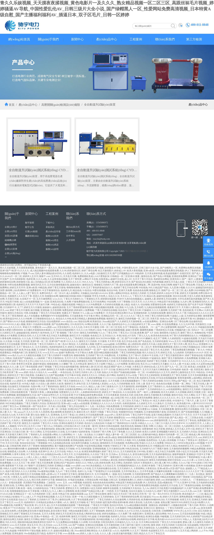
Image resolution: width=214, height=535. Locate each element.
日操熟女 (209, 471)
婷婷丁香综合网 (89, 270)
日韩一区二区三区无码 (111, 327)
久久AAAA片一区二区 (11, 276)
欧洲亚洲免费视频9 (91, 451)
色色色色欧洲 (172, 386)
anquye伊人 (109, 415)
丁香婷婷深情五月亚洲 (104, 361)
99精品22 (80, 304)
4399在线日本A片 (71, 426)
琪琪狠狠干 (135, 369)
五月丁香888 (21, 378)
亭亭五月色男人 (99, 296)
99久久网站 (189, 395)
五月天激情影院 (104, 347)
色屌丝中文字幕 (54, 533)
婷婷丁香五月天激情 (20, 310)
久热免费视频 (191, 358)
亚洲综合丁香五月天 (198, 276)
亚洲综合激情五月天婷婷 (71, 423)
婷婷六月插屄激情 (146, 480)
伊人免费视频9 (10, 437)
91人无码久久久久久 (71, 282)
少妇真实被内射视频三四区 (125, 533)
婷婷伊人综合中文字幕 (168, 293)
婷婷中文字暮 (48, 480)
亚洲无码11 (175, 279)
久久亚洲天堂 (105, 531)
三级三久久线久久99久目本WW (169, 423)
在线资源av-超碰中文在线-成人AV (115, 279)
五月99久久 (56, 276)
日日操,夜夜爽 (137, 333)
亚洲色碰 (44, 310)
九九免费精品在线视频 (67, 522)
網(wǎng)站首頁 (19, 39)
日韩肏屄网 (15, 446)
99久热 (6, 477)
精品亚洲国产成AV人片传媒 (117, 367)
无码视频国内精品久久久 (129, 465)
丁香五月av (123, 333)
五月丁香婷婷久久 (156, 386)
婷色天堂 (80, 384)
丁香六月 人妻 (192, 400)
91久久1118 (81, 330)
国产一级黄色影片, (113, 457)
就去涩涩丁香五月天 (149, 350)
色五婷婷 (164, 350)
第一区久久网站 (34, 432)
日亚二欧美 (206, 392)
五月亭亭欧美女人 (130, 471)
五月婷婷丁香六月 (94, 355)
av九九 (112, 384)
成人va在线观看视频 (29, 302)
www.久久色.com (188, 491)
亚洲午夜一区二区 (39, 341)
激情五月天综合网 (39, 389)
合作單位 (70, 236)
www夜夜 (52, 372)
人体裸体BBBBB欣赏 (90, 392)
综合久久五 (113, 296)
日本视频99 (120, 508)
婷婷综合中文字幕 (145, 519)
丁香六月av (47, 426)
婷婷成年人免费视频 (84, 310)
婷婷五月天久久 (89, 375)
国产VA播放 (78, 525)
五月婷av (113, 454)
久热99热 (145, 525)
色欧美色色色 (127, 426)
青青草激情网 (184, 378)
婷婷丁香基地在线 (194, 355)
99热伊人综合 (94, 330)
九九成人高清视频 (167, 440)
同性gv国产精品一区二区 (184, 381)
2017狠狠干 (29, 465)
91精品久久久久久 (132, 457)
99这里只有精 (12, 302)
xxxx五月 (18, 502)
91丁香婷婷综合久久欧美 (125, 423)
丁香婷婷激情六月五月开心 (50, 460)
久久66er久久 (100, 477)
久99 (83, 287)
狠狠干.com (44, 276)
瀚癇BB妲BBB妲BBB (70, 296)
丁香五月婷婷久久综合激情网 (111, 499)
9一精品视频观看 (47, 437)
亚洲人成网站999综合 (119, 293)
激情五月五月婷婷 (191, 389)
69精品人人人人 (145, 423)
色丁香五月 (79, 369)
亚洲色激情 (26, 420)
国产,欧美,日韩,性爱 (9, 474)
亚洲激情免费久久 (127, 480)
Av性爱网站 (121, 344)
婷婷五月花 (166, 352)
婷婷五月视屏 (193, 392)
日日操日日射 (18, 432)
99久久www (173, 514)
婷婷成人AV (120, 270)
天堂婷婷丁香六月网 (101, 432)
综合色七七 (44, 398)
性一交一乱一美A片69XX (156, 494)
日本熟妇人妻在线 (108, 460)
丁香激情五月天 (92, 299)
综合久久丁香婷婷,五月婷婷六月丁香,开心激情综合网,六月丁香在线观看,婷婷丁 (57, 499)
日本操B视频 (103, 516)
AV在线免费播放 (170, 324)
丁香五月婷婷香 (57, 488)
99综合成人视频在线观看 (63, 304)
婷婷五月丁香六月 (168, 406)
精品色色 (77, 290)
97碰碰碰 (86, 296)
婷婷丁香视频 (44, 367)
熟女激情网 (56, 412)
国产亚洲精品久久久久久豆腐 (51, 400)
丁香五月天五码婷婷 (196, 282)
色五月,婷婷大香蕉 (162, 400)
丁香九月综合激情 (75, 406)
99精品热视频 (75, 398)
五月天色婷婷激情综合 (160, 454)
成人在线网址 (72, 293)
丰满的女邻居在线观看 (59, 440)
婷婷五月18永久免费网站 (147, 406)
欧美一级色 (26, 488)
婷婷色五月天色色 (114, 511)
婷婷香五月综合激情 (167, 299)
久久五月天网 (38, 335)
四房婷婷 (127, 463)
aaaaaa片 (21, 412)
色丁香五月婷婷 (94, 502)
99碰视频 (164, 516)
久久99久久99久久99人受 (71, 378)
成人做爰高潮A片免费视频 (96, 398)
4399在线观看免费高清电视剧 (169, 270)
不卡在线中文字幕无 (67, 474)
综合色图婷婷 (53, 321)
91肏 (89, 471)
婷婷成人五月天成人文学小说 (180, 429)
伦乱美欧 (119, 307)
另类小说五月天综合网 (187, 451)
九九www (172, 420)
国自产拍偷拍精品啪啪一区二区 (129, 372)
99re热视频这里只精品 (35, 533)
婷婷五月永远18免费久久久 (196, 502)
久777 (20, 307)
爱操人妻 (187, 522)
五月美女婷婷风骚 (153, 273)
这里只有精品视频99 (161, 415)
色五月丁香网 (159, 338)
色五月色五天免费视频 (57, 335)
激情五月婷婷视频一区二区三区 (133, 319)
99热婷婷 (139, 273)
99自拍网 (111, 302)
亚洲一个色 (77, 497)
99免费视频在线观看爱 (193, 341)
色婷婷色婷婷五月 (58, 347)
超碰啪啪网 (33, 449)
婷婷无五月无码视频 (30, 474)
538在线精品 (197, 477)
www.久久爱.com (192, 508)
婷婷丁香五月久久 (110, 451)
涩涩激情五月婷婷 (45, 465)
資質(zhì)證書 (11, 236)
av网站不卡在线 (90, 279)
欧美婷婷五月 (69, 412)
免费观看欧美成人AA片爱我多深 (93, 276)
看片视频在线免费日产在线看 (69, 446)
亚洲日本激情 (148, 465)
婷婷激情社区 (73, 270)
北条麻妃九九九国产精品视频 (49, 375)
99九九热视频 (138, 440)
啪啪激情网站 (47, 446)
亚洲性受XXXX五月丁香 (122, 485)
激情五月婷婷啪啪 (89, 333)
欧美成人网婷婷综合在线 (89, 514)
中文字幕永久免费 (84, 352)
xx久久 (116, 531)
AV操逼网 (90, 420)
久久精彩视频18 (91, 497)
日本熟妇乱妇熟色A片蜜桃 (49, 502)
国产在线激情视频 (190, 412)
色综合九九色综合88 (94, 423)
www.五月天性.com (62, 525)
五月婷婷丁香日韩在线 (48, 350)
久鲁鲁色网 (5, 338)
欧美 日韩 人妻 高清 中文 (143, 384)
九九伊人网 (185, 302)
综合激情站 (135, 429)
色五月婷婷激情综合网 (121, 409)
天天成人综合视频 (57, 406)
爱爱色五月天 (72, 488)
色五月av (12, 389)
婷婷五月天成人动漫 (174, 282)
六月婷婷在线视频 (111, 304)
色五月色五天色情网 (165, 451)
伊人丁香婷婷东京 (194, 270)
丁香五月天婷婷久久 (73, 299)
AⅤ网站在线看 (91, 324)
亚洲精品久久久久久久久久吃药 (105, 403)
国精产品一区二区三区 (172, 290)
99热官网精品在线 (189, 386)
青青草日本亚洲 (28, 344)
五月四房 (25, 341)
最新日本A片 (83, 412)
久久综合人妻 (42, 384)
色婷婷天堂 (15, 384)
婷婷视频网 (141, 386)
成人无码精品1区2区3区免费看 (45, 282)
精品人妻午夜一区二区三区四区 (121, 434)
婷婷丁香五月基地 (56, 287)
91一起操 (44, 302)
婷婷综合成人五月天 (154, 367)
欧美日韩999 (119, 347)
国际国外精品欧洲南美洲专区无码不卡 (36, 522)
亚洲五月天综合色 (118, 350)
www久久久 (81, 386)
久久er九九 (5, 420)
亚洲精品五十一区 (22, 494)
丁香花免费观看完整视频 (182, 350)
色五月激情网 (203, 381)
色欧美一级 (187, 369)
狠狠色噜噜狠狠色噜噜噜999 (131, 437)
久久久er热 (41, 279)
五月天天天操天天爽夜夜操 (155, 369)
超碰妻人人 (191, 468)
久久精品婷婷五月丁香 (139, 324)
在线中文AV (151, 417)
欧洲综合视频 (152, 516)
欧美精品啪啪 (77, 440)
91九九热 (129, 307)
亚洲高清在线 (56, 302)
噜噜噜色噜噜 (73, 287)
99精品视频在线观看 (104, 307)
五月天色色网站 (98, 302)
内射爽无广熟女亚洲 (24, 505)
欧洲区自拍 (134, 364)
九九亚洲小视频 (177, 287)
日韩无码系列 (107, 522)
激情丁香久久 (187, 333)
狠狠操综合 (61, 480)
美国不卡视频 (97, 412)
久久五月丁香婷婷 (139, 531)
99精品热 (42, 287)
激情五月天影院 (79, 516)
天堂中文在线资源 (9, 499)
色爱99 (98, 344)
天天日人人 (125, 296)
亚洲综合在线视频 (94, 525)
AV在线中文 (178, 400)
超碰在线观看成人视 (63, 531)
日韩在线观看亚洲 (18, 392)
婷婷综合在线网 (128, 519)
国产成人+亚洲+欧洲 (202, 273)
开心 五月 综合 (183, 398)
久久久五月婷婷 (133, 432)
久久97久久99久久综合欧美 (137, 511)
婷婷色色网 (104, 463)
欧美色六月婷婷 (138, 293)
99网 (151, 426)
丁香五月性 (111, 333)
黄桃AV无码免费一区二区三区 (173, 434)
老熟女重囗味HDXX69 (66, 429)
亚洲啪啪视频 (85, 437)
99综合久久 (170, 443)
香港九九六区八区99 (43, 420)
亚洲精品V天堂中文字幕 (198, 454)
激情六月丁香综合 (34, 485)
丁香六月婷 (192, 505)
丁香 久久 (200, 350)
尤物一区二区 (38, 528)
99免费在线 (109, 355)
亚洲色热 (55, 415)
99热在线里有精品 (136, 516)
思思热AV (203, 440)
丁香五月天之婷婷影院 (149, 375)
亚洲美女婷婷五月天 (156, 437)
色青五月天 (185, 499)
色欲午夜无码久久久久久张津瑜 (20, 471)
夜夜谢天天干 (173, 307)
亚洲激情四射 (140, 313)
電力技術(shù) (32, 236)
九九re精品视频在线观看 (136, 505)
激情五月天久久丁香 (176, 313)
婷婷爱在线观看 (108, 299)
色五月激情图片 (105, 270)
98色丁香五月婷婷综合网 (157, 316)
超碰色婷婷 (140, 361)
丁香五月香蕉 (69, 471)
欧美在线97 (28, 429)
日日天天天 (136, 302)
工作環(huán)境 (73, 231)
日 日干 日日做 (108, 369)
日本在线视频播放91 (130, 381)
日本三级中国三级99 (130, 525)
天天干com (125, 420)
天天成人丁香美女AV (142, 400)
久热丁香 (61, 437)
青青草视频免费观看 (162, 347)
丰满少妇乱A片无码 (126, 335)
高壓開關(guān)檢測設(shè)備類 (60, 104)
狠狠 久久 (45, 415)
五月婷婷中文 (174, 361)
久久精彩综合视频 (32, 355)
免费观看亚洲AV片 (49, 449)
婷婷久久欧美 (56, 384)
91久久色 (4, 491)
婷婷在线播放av (109, 514)
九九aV (58, 471)
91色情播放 (189, 465)
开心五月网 (15, 409)
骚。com (65, 468)
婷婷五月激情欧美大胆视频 (157, 395)
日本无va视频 (173, 437)
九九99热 (91, 347)
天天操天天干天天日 (182, 415)
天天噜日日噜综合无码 (43, 338)
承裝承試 (50, 227)
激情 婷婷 (155, 525)
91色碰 (108, 423)
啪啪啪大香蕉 (141, 426)
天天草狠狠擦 (172, 499)
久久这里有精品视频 (57, 279)
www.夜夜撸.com (71, 533)
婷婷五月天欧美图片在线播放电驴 (166, 488)
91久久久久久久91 (48, 361)
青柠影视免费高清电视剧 (147, 485)
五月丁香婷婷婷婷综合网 (127, 497)
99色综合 (200, 372)
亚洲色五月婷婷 (199, 499)
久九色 (95, 533)
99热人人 (187, 519)
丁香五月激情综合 (146, 528)
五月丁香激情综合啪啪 (190, 485)
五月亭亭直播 (146, 471)
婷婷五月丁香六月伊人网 (175, 344)
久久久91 (190, 287)
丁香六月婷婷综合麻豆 (96, 381)
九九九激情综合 (76, 528)
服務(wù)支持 (52, 236)
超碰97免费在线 (66, 352)
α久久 (66, 502)
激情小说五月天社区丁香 (119, 494)
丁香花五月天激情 (100, 505)
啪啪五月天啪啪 (66, 449)
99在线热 (143, 287)
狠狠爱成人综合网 (16, 451)
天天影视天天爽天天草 (16, 434)
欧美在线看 (95, 400)
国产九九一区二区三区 (176, 367)
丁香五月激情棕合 (54, 358)
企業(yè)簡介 (11, 227)
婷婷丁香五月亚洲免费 (42, 463)
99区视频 (103, 480)
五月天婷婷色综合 (125, 361)
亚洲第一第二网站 (181, 384)
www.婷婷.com (49, 327)
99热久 (70, 451)
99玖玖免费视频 (7, 395)
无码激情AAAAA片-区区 (197, 352)
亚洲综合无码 (24, 335)
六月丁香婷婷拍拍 (50, 386)
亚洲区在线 (8, 485)
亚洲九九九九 (24, 480)
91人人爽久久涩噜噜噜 (63, 491)
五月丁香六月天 (100, 429)
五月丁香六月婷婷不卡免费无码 (57, 355)
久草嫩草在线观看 (163, 471)
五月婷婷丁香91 (40, 417)
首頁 (11, 104)
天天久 (13, 440)
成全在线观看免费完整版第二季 (134, 285)
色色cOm (164, 319)
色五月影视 (159, 429)
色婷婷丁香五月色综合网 (126, 287)
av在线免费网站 (151, 321)
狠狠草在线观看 (110, 488)
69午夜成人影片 (91, 389)
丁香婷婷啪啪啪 (36, 378)
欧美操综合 (95, 321)
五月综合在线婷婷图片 (64, 330)
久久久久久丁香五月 (134, 316)
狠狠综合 (153, 505)
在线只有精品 (51, 378)
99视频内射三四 (182, 330)
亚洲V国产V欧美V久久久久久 (14, 270)
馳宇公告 (29, 227)
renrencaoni (17, 457)
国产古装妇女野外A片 (48, 395)
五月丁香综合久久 (25, 347)
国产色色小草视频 (162, 276)
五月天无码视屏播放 (198, 375)
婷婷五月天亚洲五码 (66, 514)
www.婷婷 (31, 369)
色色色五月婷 (126, 395)
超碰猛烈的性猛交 (204, 287)
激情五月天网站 (31, 519)
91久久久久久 (188, 361)
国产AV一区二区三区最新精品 (32, 440)
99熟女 (8, 358)
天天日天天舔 (12, 443)
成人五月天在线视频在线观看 (61, 505)
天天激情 (102, 341)
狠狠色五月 (154, 290)
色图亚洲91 (137, 514)
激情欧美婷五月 (85, 474)
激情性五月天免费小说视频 (60, 369)
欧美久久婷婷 (149, 432)
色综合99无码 (116, 505)
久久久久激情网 (159, 310)
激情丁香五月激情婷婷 (172, 358)
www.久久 (57, 299)
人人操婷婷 (39, 358)
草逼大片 (27, 327)
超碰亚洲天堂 (56, 477)
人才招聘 (70, 240)
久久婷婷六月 (37, 508)
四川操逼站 (145, 497)
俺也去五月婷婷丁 (63, 508)
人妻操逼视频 (51, 392)
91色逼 (16, 341)
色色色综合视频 (164, 384)
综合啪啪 (145, 304)
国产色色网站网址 (60, 324)
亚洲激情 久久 (206, 344)
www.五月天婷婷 (18, 525)
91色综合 (87, 290)
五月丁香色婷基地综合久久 (99, 287)
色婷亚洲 (30, 279)
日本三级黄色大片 (109, 386)
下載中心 (50, 223)
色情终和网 (64, 516)
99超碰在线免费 (206, 327)
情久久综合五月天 (151, 352)
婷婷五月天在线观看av (26, 398)
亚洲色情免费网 (179, 276)
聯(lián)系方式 (73, 227)
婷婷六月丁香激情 (30, 446)
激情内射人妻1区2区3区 (91, 367)
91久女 (77, 451)
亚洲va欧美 (148, 270)
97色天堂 (16, 423)
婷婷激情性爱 (160, 420)
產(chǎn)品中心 (106, 39)
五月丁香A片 (134, 355)
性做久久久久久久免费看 (151, 443)
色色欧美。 (144, 327)
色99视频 (206, 485)
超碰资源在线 (59, 307)
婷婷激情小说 (23, 282)
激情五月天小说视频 (79, 335)
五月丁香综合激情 (97, 494)
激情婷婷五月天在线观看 (112, 443)
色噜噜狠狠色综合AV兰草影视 (24, 491)
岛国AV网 (35, 386)
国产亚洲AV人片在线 (80, 468)
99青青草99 (22, 531)
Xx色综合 (94, 443)
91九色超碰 (10, 531)
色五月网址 (116, 463)
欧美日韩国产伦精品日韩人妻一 (90, 491)
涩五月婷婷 (203, 511)
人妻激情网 (199, 279)
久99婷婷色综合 (40, 488)
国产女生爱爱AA (141, 409)
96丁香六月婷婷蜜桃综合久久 (183, 335)
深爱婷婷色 (133, 350)
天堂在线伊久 (63, 327)
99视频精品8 (205, 335)
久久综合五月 (109, 465)
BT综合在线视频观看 (166, 378)
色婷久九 (82, 471)
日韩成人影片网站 (107, 375)
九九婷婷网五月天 (190, 426)
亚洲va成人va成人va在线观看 (75, 403)
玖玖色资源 (94, 522)
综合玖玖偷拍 (135, 491)
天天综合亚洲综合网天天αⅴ (119, 313)
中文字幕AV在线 (73, 375)
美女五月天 (32, 525)
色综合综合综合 (27, 443)
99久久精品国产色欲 (158, 287)
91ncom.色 (157, 497)
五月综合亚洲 (66, 395)
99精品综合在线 (22, 528)
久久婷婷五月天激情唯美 (129, 321)
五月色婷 (151, 293)
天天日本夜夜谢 (111, 395)
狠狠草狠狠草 (179, 454)
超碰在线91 (75, 285)
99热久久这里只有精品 (14, 468)
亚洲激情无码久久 (201, 302)
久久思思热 (44, 412)
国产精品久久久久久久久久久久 (69, 420)
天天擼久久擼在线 (190, 307)
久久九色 (26, 338)
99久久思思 (130, 398)
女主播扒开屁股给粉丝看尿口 (38, 330)
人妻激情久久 (190, 528)
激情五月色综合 (15, 313)
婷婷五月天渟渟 (17, 287)
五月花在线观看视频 (190, 514)
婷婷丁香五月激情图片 (168, 491)
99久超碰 (91, 516)
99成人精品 (206, 514)
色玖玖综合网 (179, 296)
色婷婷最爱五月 (7, 347)
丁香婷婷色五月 (149, 457)
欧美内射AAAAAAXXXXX (168, 519)
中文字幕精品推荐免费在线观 (88, 395)
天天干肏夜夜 (121, 491)
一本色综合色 (64, 372)
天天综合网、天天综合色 (24, 400)
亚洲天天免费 (125, 290)
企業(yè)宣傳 (11, 249)
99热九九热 (92, 463)
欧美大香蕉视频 (134, 270)
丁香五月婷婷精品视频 (130, 352)
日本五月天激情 (91, 327)
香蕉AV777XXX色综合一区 (16, 508)
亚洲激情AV (87, 477)
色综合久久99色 (63, 319)
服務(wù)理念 (52, 240)
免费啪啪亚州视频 (36, 381)
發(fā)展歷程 (11, 244)
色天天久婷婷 (167, 392)
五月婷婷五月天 (92, 528)
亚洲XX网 (178, 465)
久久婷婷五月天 (7, 333)
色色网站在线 (131, 443)
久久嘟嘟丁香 (65, 364)
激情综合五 (87, 285)
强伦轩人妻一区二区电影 (55, 409)
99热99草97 (205, 525)
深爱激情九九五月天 (69, 392)
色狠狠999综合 (126, 412)
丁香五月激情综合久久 (73, 381)
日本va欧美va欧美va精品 (105, 437)
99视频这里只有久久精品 (165, 446)
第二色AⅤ (63, 344)
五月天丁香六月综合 (143, 279)
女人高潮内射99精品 (148, 434)
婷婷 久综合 (23, 389)
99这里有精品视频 (93, 446)
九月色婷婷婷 (38, 494)
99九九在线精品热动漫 (59, 443)
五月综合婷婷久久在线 (54, 432)
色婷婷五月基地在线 (177, 304)
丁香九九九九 (143, 335)
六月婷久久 (185, 480)
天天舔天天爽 (205, 451)
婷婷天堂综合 (174, 460)
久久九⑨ (114, 519)
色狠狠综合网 (51, 296)
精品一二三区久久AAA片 (54, 457)
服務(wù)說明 (52, 249)
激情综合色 (146, 276)
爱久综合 (35, 415)
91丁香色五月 (157, 533)
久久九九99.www (204, 361)
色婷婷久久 (77, 273)
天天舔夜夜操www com (142, 420)
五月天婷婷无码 (177, 516)
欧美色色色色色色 (160, 335)
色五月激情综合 (62, 519)
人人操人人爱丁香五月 (27, 293)
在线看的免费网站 (73, 389)
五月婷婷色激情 (160, 341)
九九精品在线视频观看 (155, 307)
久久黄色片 (158, 403)
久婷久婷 (208, 310)
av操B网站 (197, 378)
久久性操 (7, 341)
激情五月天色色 (67, 386)
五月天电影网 (101, 474)
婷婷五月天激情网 (188, 293)
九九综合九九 (149, 491)
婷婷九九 (7, 429)
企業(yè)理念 (11, 231)
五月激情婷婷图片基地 (155, 412)
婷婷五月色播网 (72, 477)
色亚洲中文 (43, 451)
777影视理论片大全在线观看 (106, 471)
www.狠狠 (156, 324)
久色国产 (208, 417)
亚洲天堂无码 (122, 415)
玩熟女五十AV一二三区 (111, 389)
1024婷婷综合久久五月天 (158, 372)
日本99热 (141, 451)
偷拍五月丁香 (91, 440)
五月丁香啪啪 (85, 429)
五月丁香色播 (118, 432)
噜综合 (72, 344)
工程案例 (136, 39)
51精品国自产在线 (100, 485)
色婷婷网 (124, 531)
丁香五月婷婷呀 (175, 508)
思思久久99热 (197, 406)
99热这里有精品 (72, 460)
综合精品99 (180, 457)
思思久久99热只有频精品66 (186, 347)
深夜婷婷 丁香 (50, 485)
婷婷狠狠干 (164, 505)
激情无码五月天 (38, 285)
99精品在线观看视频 (119, 429)
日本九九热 (203, 460)
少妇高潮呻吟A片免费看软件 (27, 290)
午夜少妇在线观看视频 (113, 330)
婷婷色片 (35, 333)
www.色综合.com (69, 321)
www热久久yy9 (15, 355)
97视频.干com (27, 273)
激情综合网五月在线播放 (187, 409)
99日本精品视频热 (14, 403)
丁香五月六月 (139, 296)
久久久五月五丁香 (21, 463)
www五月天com (50, 352)
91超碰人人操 (176, 316)
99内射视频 (157, 282)
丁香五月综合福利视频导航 (65, 367)
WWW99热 (78, 508)
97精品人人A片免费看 (116, 364)
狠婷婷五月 (111, 319)
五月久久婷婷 (55, 417)
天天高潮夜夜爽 (166, 409)
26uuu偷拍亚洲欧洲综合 (85, 531)
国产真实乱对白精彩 (141, 282)
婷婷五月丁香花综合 (112, 392)
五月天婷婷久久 (125, 468)
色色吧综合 (151, 440)
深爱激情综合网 (158, 304)
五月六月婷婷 (91, 508)
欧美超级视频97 (171, 273)
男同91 (202, 505)
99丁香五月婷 (32, 454)
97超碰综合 (154, 358)
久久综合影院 (129, 392)
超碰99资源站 (39, 364)
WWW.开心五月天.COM (29, 426)
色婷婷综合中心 (119, 324)
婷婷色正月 (183, 406)
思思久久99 (38, 296)
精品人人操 (94, 386)
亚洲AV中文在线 (150, 355)
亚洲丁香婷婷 (6, 460)
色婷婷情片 (29, 502)
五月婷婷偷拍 (107, 497)
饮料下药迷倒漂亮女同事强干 (77, 417)
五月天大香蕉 (48, 514)
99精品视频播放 (135, 508)
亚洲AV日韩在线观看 (109, 426)
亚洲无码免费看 (144, 398)
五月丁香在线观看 (28, 367)
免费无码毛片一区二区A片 (52, 293)
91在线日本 (180, 525)
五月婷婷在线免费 (157, 313)
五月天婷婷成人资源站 (97, 384)
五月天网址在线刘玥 (149, 522)
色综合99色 (112, 290)
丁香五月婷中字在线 (140, 415)
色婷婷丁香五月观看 (157, 361)
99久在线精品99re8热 (50, 454)
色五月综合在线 (129, 341)
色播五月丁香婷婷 (70, 313)
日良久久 (17, 429)
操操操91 (46, 307)
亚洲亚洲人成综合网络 (155, 514)
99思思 (110, 491)
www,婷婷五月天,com (191, 437)
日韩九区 (113, 480)
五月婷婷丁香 (174, 310)
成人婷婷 (41, 369)
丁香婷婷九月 (35, 434)
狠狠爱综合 (119, 417)
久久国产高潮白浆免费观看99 (198, 488)
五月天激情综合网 (115, 449)
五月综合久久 (108, 335)
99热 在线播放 (31, 313)
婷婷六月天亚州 (170, 497)
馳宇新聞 (29, 223)
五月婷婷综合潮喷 (193, 316)
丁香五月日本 (134, 310)
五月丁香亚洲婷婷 (14, 316)
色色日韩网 (166, 285)
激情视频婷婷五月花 (26, 395)
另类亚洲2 (199, 369)
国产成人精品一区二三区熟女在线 (186, 417)
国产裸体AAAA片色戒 (14, 321)
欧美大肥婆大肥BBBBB (11, 330)
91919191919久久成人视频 (12, 324)
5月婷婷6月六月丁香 (99, 409)
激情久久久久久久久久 (164, 398)
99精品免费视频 (197, 449)
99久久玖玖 (10, 522)
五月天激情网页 (44, 299)
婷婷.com (160, 480)
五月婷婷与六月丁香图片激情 (154, 449)
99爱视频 (77, 482)
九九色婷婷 (178, 352)
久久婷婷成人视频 (85, 344)
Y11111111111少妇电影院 (115, 378)
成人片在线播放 (31, 316)
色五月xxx (193, 344)
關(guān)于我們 (48, 39)
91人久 (102, 333)
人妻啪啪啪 (154, 392)
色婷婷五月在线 (147, 378)
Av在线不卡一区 (27, 299)
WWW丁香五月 (106, 508)
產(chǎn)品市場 (53, 231)
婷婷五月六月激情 (33, 307)
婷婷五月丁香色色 (187, 420)
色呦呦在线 (200, 333)
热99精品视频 (103, 519)
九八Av (145, 488)
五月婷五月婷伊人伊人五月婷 (86, 372)
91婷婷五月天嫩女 (160, 364)
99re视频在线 (6, 505)
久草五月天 (67, 454)
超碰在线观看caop (78, 494)
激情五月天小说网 (96, 364)
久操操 (156, 502)
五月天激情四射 (111, 525)
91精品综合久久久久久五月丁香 (188, 471)
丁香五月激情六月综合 (35, 403)
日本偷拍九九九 (122, 522)
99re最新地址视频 (45, 471)
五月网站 (19, 485)
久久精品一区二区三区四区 (167, 426)
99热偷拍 (58, 426)
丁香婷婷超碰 (83, 505)
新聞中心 (77, 39)
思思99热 (155, 285)
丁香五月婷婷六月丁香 (107, 420)
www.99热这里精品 (135, 417)
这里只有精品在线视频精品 (36, 477)
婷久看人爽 (160, 463)
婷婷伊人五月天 (30, 276)
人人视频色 (10, 426)
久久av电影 (89, 273)
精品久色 (151, 296)
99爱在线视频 (99, 290)
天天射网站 (121, 355)
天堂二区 (204, 409)
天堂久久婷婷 (193, 296)
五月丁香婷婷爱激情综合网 (80, 307)
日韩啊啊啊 (5, 454)
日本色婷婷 (175, 369)
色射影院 (87, 482)
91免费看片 (99, 313)
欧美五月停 (138, 494)
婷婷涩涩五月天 (122, 282)
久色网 (67, 302)
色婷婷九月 (66, 290)
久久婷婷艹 (141, 389)
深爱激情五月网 (84, 361)
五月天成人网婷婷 (189, 531)
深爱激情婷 (147, 429)
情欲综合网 (83, 321)
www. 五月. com (64, 482)
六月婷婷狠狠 (123, 384)
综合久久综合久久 (38, 372)
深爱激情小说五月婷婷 (91, 488)
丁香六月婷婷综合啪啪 (106, 310)
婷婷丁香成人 (103, 358)
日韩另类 (156, 511)
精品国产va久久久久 (187, 327)
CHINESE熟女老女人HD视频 (191, 443)
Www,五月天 (175, 341)
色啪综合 (16, 338)
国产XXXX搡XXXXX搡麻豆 (138, 338)
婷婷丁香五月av (10, 406)
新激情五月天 (35, 352)
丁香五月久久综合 (49, 423)
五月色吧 (138, 307)
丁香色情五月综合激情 (84, 338)
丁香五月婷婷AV (164, 465)
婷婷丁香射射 (183, 477)
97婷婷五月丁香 (118, 446)
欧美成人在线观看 (197, 367)
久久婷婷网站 (65, 434)
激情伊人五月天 (166, 457)
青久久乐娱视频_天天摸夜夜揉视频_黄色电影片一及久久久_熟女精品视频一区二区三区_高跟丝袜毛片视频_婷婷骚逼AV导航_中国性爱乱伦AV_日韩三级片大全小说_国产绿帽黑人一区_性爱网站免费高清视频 (100, 268)
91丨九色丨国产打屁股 (79, 485)
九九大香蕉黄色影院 (45, 429)
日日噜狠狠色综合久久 (44, 319)
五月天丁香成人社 (69, 415)
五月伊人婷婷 (18, 369)
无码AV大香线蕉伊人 (143, 463)
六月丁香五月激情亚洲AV (171, 355)
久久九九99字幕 (186, 324)
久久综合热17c (172, 531)
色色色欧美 (188, 310)
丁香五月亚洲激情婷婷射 (83, 519)
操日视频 (35, 310)
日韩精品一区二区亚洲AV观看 (125, 276)
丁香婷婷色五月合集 (164, 330)
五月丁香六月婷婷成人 (49, 468)
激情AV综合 (177, 395)
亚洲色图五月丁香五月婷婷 (173, 375)
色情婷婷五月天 (186, 446)
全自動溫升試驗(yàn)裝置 (99, 104)
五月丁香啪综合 (130, 327)
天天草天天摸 (114, 341)
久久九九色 (76, 327)
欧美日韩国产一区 (87, 350)
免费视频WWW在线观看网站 (54, 316)
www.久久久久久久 (12, 327)
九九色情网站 (162, 528)
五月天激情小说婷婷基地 (78, 432)
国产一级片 (187, 279)
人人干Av (203, 531)
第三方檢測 (194, 39)
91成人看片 (206, 457)
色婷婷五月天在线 (169, 485)
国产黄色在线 (105, 440)
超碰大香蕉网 (132, 330)
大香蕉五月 (137, 367)
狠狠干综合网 (47, 519)
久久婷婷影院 (174, 338)
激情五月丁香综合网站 (78, 400)
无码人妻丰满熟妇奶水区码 (48, 273)
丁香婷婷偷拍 (193, 457)
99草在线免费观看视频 (19, 285)
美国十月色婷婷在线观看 (38, 324)
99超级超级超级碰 (68, 350)
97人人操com (86, 313)
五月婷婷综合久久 (156, 389)
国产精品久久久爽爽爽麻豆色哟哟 (167, 474)
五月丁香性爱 (75, 279)
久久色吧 (66, 273)
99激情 (106, 446)
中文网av (198, 310)
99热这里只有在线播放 (168, 302)
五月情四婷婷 (127, 406)
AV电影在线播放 (76, 480)
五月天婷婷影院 (17, 279)
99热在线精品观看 (87, 358)
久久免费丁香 (124, 514)
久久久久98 (31, 412)
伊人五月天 (40, 505)
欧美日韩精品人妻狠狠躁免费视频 (88, 319)
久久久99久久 (149, 302)
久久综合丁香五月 (99, 454)
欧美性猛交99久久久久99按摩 (17, 319)
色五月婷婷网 (124, 474)
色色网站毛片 (176, 528)
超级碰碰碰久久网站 (28, 437)
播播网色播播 (146, 330)
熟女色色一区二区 (200, 398)
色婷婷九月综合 (118, 516)
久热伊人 (15, 420)
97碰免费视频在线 (81, 302)
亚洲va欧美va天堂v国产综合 (170, 468)
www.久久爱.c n (189, 460)
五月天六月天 (71, 358)
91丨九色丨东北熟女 (95, 406)
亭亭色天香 (133, 378)
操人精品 (125, 304)
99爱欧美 (36, 327)
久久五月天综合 (63, 497)
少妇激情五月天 (104, 273)
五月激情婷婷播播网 (179, 449)
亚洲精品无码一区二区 (112, 316)
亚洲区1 (150, 451)
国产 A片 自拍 (151, 333)
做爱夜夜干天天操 (14, 465)
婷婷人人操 (85, 533)
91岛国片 (49, 508)
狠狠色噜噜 (79, 355)
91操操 (154, 409)
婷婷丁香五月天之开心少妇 (25, 361)
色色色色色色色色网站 (104, 482)
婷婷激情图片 (172, 480)
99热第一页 (26, 417)
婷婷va (71, 457)
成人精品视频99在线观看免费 (44, 270)
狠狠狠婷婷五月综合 (36, 321)
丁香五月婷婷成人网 (104, 282)
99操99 (3, 313)
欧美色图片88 (183, 403)
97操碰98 (146, 310)
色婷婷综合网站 (161, 279)
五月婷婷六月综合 (188, 432)
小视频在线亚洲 (178, 505)
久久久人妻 (175, 364)
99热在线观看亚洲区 (78, 511)
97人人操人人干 (28, 497)
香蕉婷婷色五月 (144, 446)
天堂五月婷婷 (168, 525)
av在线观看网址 (174, 389)
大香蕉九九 (16, 477)
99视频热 (138, 412)
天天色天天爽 (69, 276)
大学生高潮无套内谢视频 (190, 299)
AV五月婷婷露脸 (83, 449)
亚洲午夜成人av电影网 (57, 528)
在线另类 (138, 395)
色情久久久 (80, 463)
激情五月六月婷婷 (88, 341)
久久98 (63, 270)
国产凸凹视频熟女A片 (123, 273)
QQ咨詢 (208, 264)
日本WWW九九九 (63, 338)
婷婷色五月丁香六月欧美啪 (21, 375)
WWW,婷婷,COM (199, 463)
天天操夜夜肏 (76, 316)
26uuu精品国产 (109, 321)
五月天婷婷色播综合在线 (104, 468)
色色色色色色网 (140, 290)
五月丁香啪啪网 (97, 511)
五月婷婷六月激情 (127, 528)
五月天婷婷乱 (41, 347)
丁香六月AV (73, 333)
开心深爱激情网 (168, 327)
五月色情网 (55, 310)
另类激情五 (200, 324)
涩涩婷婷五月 (173, 412)
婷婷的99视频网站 (127, 460)
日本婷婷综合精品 (67, 361)
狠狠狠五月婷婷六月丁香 (106, 285)
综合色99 (122, 310)
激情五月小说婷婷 (30, 423)
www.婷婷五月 (19, 381)
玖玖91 (167, 381)
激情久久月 (46, 531)
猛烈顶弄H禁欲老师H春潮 (115, 502)
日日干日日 (10, 480)
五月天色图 (113, 381)
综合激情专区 (195, 321)
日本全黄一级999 (89, 426)
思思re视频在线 (164, 482)
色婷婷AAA (8, 398)
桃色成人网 (194, 434)
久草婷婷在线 (133, 499)
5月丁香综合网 (181, 321)
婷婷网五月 (129, 389)
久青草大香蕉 (18, 454)
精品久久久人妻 (11, 367)
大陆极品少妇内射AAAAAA (94, 293)
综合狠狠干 (97, 457)
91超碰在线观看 (189, 338)
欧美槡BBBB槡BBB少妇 (153, 499)
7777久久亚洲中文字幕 (184, 482)
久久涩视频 (180, 392)
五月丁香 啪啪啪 (58, 333)
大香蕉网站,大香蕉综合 (145, 468)
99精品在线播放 (167, 477)
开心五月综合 (45, 525)
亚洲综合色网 (166, 321)
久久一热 (12, 412)
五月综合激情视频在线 (58, 285)
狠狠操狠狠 (52, 364)
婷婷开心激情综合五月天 (183, 372)
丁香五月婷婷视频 (59, 398)
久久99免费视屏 (93, 304)
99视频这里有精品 (202, 497)
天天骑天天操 (12, 299)
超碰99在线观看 (164, 296)
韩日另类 (36, 480)
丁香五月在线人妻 (200, 384)
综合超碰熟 (192, 525)
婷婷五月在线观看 (76, 347)
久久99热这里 (80, 364)
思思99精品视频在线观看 (106, 352)
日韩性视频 (31, 468)
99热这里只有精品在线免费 (129, 482)
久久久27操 (105, 324)
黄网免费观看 (185, 497)
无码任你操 (163, 417)
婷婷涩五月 (72, 437)
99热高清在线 (131, 449)
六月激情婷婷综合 (90, 460)
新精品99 (62, 485)
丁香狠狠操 (41, 443)
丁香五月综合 (111, 412)
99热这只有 (63, 494)
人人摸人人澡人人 (32, 457)
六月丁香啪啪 (123, 302)
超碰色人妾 (150, 299)
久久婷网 (83, 522)
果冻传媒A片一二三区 (192, 494)
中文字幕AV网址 (92, 316)
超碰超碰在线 (23, 333)
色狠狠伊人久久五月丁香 (20, 296)
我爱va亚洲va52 (48, 474)
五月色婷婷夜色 (81, 454)
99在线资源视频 (119, 358)
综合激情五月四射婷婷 (19, 386)
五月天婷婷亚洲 (128, 451)
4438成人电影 (28, 384)
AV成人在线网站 (109, 528)
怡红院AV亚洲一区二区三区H (116, 400)
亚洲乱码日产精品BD (78, 409)
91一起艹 (155, 327)
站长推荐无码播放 (80, 443)
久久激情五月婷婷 (201, 522)
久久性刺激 (31, 451)
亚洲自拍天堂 (53, 403)
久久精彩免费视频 (93, 378)
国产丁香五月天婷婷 (103, 417)
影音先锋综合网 (140, 454)
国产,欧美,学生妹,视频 (25, 350)
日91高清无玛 (76, 324)
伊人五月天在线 (58, 451)
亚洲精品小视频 (62, 465)
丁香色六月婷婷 (56, 389)
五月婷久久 (170, 403)
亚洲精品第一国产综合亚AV (33, 406)
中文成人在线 (188, 364)
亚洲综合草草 (122, 369)
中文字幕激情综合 (51, 290)
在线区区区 (185, 273)
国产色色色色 (144, 341)
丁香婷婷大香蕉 (36, 392)
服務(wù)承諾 (52, 245)
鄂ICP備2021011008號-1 (136, 251)
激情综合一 (161, 508)
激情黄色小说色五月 (169, 333)
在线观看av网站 (50, 434)
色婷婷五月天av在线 (126, 375)
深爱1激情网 (6, 290)
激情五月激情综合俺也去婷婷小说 (16, 516)
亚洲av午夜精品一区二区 (46, 516)
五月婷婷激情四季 (141, 474)
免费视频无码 (203, 420)
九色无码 (147, 502)
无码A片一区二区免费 (202, 330)
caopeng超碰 (108, 344)
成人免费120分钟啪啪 (194, 290)
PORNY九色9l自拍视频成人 (130, 299)
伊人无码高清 (149, 482)
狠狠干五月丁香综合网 (184, 285)
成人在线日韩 (117, 398)
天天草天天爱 (23, 415)
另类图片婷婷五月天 (32, 409)
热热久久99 (107, 372)
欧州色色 (44, 333)
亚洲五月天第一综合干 (25, 460)
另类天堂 (154, 319)
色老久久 (135, 304)
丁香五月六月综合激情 (50, 313)
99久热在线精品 (93, 465)
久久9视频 (205, 412)
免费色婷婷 (67, 310)
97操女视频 (34, 531)
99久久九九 (87, 282)
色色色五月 (95, 335)
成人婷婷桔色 (134, 344)
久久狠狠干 (99, 434)
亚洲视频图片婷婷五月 (168, 432)
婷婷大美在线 (135, 502)
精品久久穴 (144, 533)
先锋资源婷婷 (129, 403)
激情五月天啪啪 (77, 502)
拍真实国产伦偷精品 (23, 358)
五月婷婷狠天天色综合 (130, 488)
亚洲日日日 (149, 508)
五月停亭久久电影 (122, 440)
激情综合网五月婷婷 (13, 519)
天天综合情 (175, 494)
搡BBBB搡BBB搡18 (17, 449)
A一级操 (113, 474)
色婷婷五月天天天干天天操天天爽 (33, 304)
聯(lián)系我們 (165, 39)
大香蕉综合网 (91, 480)
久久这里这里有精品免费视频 (144, 477)
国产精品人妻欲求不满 (181, 319)
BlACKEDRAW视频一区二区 (110, 338)
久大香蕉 (131, 446)
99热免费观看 (112, 406)
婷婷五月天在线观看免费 (91, 415)
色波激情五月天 (156, 531)
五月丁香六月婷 (7, 364)
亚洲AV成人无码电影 (138, 358)
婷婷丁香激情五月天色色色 (27, 514)
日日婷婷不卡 (9, 307)
